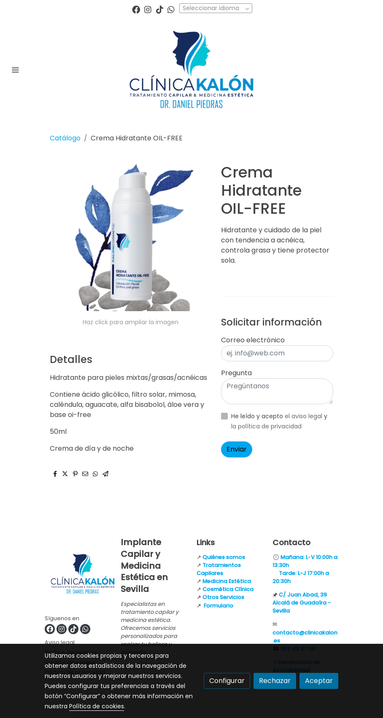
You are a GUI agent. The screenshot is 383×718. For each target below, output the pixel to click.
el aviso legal (304, 416)
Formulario (218, 605)
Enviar (237, 449)
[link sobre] (78, 575)
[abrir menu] (15, 69)
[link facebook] (136, 9)
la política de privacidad (266, 426)
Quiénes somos (223, 557)
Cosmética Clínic (226, 589)
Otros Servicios (223, 597)
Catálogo (65, 138)
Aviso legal (60, 642)
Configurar (227, 681)
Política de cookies (96, 706)
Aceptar (319, 681)
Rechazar (275, 681)
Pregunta (236, 373)
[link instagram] (147, 9)
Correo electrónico (253, 340)
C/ (283, 594)
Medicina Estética (226, 581)
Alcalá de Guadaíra (299, 602)
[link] (191, 69)
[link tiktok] (159, 9)
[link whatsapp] (171, 9)
